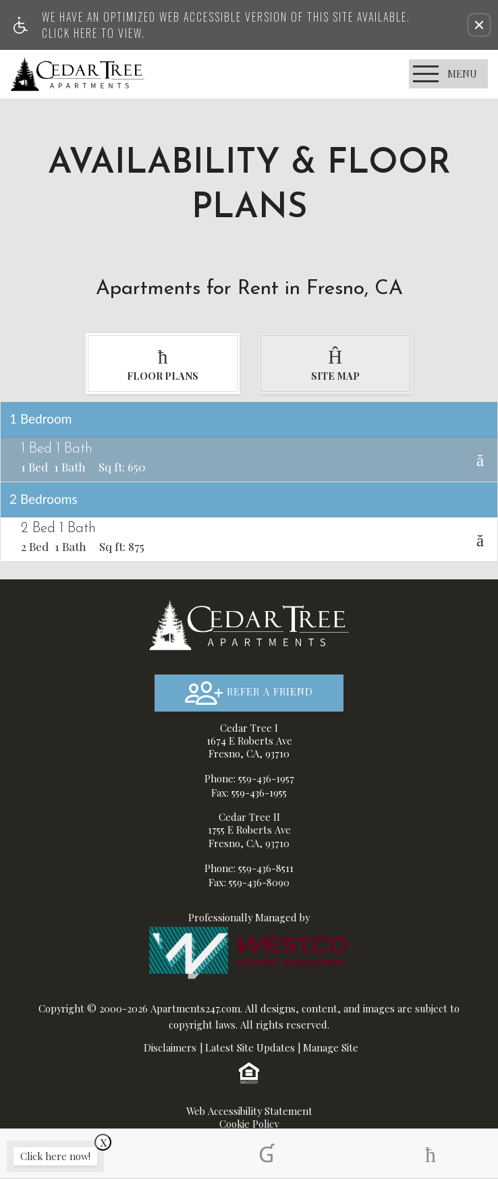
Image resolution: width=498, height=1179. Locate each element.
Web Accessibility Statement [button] (249, 1111)
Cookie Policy (249, 1124)
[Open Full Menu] (448, 73)
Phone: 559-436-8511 (249, 868)
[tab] (162, 364)
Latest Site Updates (250, 1048)
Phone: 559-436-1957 (249, 779)
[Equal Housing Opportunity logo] (249, 1073)
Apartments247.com (195, 1009)
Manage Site (330, 1048)
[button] (479, 25)
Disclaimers (170, 1048)
